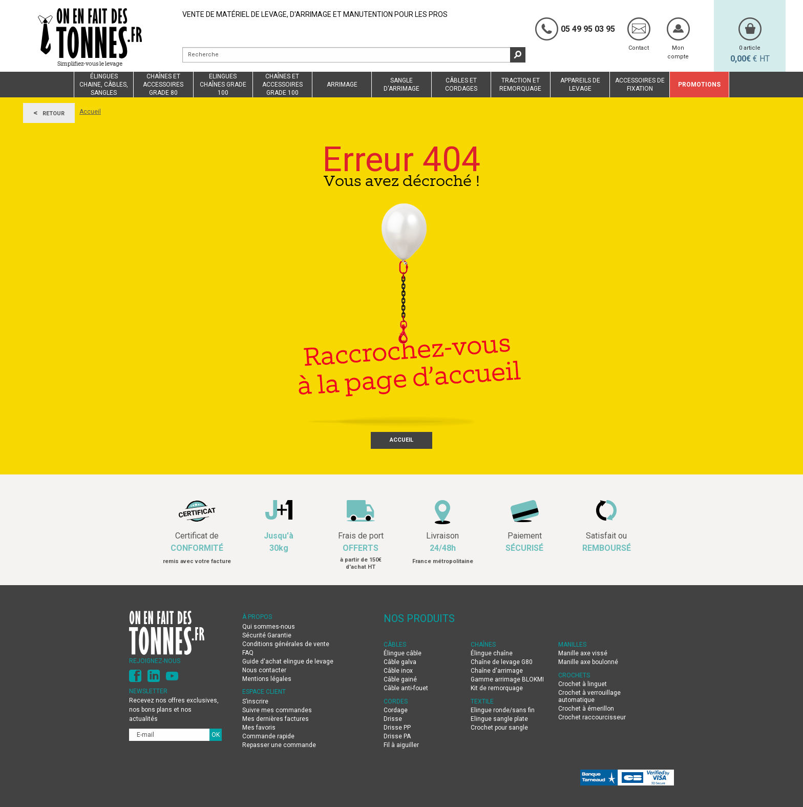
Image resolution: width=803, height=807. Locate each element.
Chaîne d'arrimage (497, 670)
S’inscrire (255, 701)
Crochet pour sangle (499, 727)
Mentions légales (266, 678)
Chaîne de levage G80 (502, 662)
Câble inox (398, 670)
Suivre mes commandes (277, 710)
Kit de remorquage (497, 688)
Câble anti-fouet (406, 688)
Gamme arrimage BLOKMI (507, 679)
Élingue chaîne (492, 653)
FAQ (247, 652)
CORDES (396, 701)
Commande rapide (268, 736)
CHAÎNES (483, 644)
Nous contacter (264, 670)
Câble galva (400, 662)
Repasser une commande (279, 745)
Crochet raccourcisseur (592, 717)
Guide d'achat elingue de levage (288, 661)
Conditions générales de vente (285, 644)
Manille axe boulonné (588, 662)
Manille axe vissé (582, 653)
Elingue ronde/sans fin (503, 710)
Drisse (393, 718)
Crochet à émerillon (586, 708)
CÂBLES (395, 644)
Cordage (396, 710)
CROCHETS (574, 675)
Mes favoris (259, 727)
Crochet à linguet (582, 684)
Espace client (264, 691)
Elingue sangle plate (499, 718)
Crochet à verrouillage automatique (589, 696)
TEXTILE (482, 701)
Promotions (699, 84)
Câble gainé (400, 679)
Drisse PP (397, 727)
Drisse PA (397, 736)
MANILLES (572, 644)
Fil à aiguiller (401, 745)
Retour (49, 112)
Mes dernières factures (275, 718)
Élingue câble (402, 653)
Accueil (90, 111)
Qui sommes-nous (268, 626)
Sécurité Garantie (266, 635)
